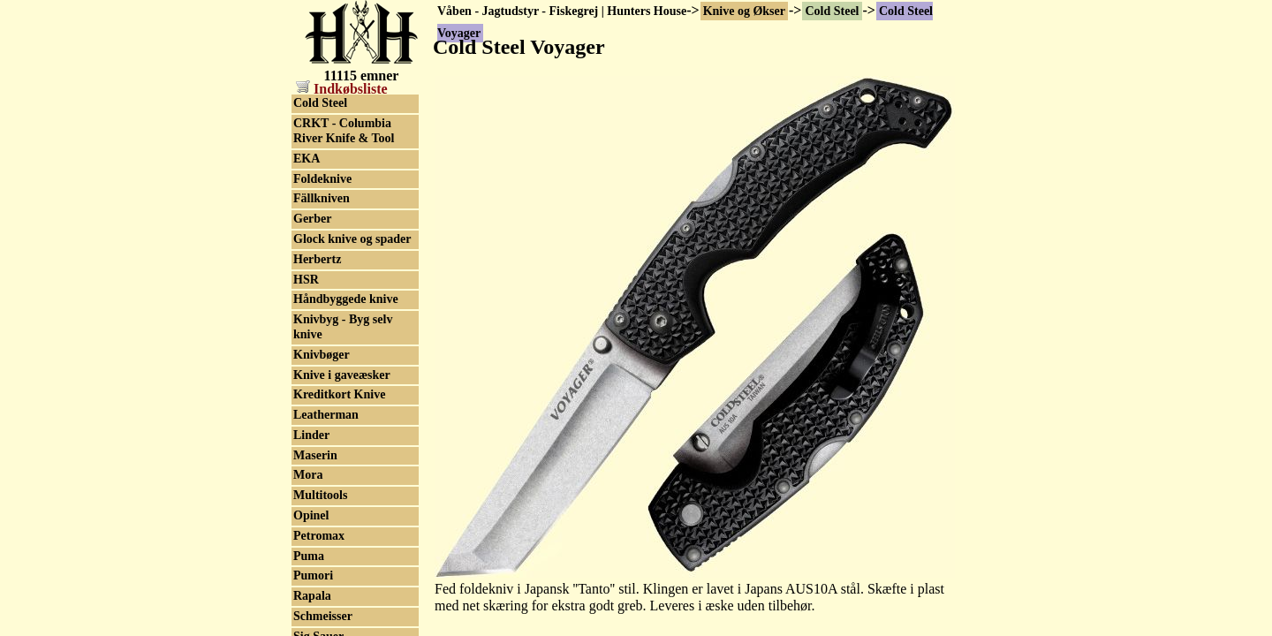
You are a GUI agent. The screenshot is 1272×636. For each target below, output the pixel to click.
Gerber (312, 218)
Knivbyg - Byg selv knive (342, 327)
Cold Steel (832, 11)
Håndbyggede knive (345, 299)
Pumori (313, 575)
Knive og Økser (744, 11)
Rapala (312, 595)
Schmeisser (322, 616)
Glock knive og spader (352, 239)
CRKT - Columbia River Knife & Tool (343, 131)
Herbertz (317, 259)
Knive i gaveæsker (341, 375)
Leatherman (326, 414)
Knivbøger (321, 354)
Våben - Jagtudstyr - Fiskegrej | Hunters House (561, 11)
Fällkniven (321, 198)
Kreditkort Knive (339, 394)
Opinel (311, 515)
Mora (307, 474)
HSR (306, 279)
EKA (306, 158)
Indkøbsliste (342, 88)
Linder (311, 435)
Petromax (318, 535)
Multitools (320, 495)
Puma (308, 556)
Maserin (315, 455)
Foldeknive (322, 179)
